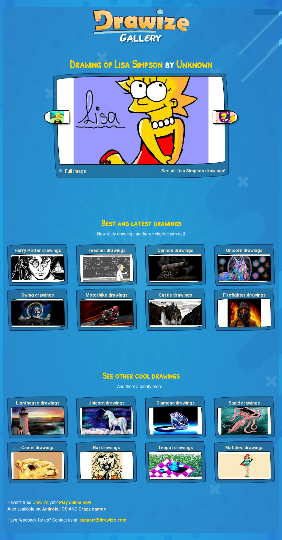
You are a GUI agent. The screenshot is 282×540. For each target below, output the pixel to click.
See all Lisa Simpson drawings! (193, 170)
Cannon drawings (175, 250)
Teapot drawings (175, 447)
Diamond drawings (175, 403)
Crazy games (92, 509)
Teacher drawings (107, 250)
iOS (63, 509)
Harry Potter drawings (38, 250)
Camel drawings (38, 447)
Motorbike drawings (107, 295)
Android (50, 509)
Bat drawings (106, 447)
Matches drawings (244, 447)
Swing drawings (37, 295)
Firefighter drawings (244, 295)
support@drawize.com (102, 520)
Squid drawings (244, 403)
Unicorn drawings (244, 250)
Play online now (75, 502)
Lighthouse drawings (37, 403)
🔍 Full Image (72, 171)
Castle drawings (175, 295)
